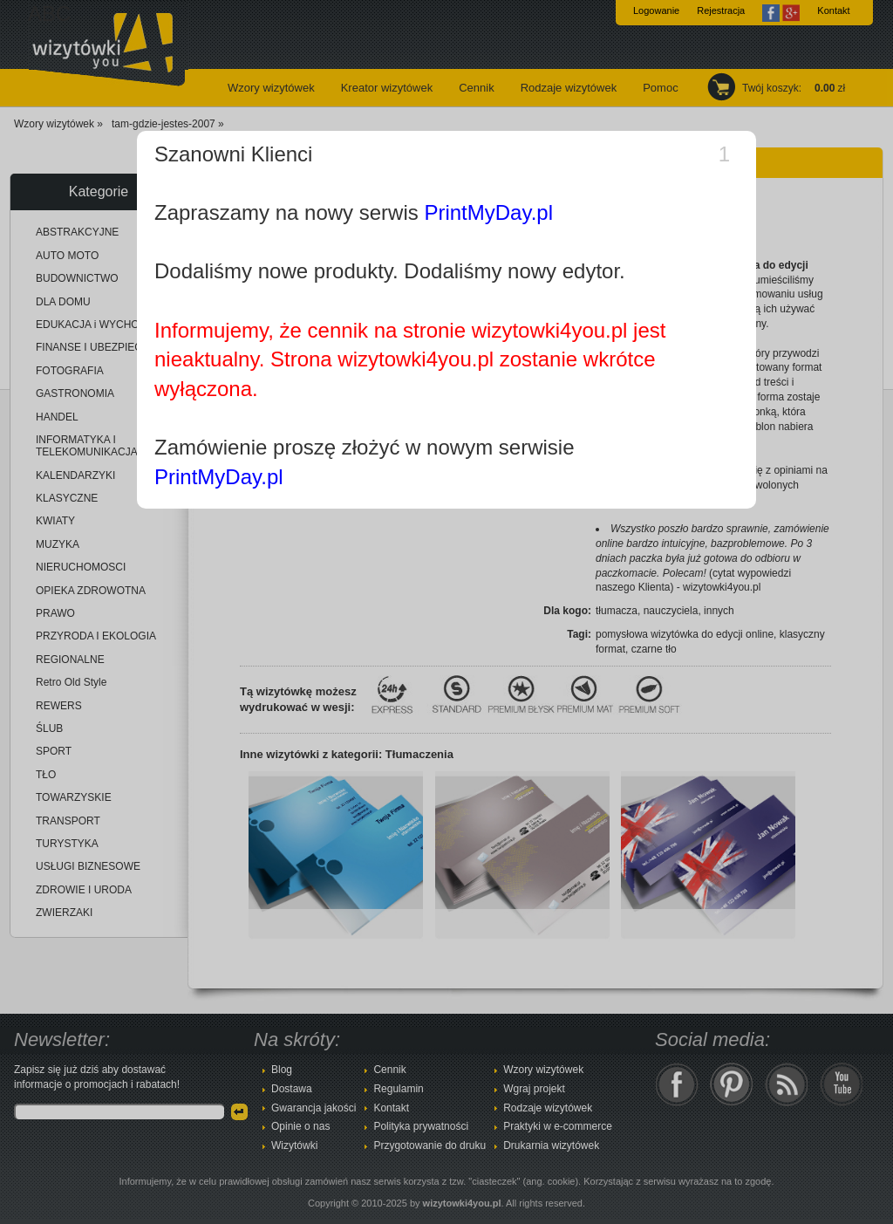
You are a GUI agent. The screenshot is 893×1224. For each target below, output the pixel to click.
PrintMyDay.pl (488, 212)
